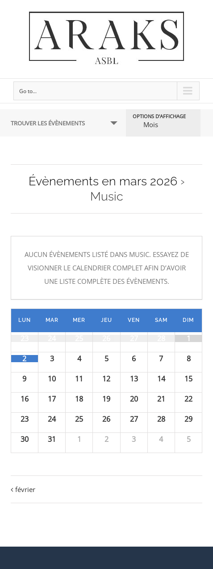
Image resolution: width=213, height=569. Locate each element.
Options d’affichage (159, 116)
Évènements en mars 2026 (103, 181)
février (25, 489)
